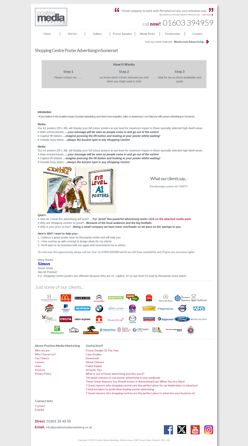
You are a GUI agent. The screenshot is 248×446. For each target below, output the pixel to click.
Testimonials (172, 33)
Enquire (39, 409)
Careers (40, 362)
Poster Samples (122, 33)
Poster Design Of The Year (102, 350)
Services (40, 369)
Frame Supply (94, 366)
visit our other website (174, 41)
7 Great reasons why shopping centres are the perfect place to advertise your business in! (140, 393)
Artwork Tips (94, 369)
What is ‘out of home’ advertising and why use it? (115, 373)
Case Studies (94, 354)
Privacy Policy (43, 373)
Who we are (42, 350)
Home (47, 33)
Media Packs (147, 33)
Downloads (92, 358)
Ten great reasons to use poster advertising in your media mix (123, 377)
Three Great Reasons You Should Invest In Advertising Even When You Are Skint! (135, 381)
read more (206, 14)
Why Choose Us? (45, 354)
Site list (72, 33)
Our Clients (42, 358)
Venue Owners (95, 362)
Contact (197, 33)
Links (38, 366)
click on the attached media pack (169, 219)
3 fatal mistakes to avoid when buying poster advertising (120, 389)
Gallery (97, 33)
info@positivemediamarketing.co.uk (69, 427)
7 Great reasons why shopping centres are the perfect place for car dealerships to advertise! (142, 385)
